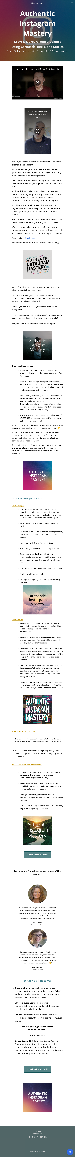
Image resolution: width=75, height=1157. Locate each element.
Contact (37, 1131)
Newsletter (37, 1133)
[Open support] (70, 1152)
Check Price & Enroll (37, 854)
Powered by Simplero (37, 1151)
